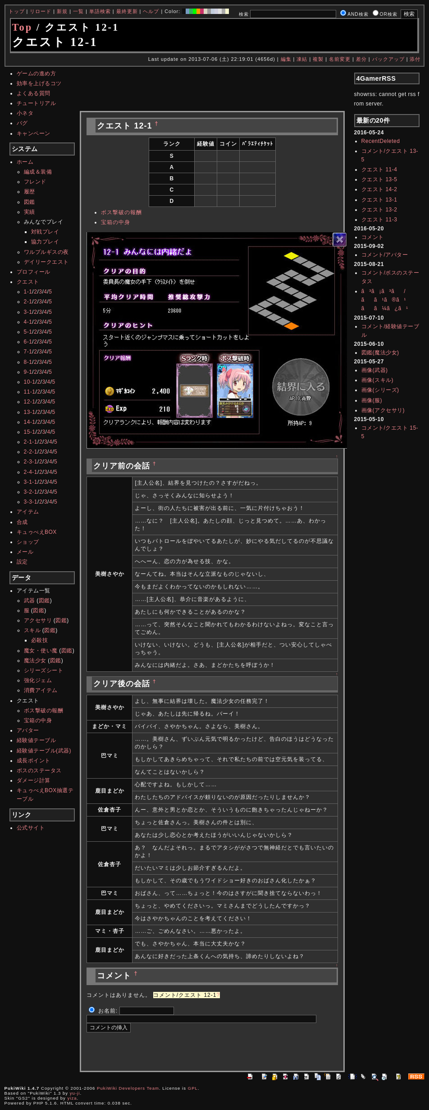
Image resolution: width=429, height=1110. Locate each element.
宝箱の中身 (38, 720)
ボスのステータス (39, 770)
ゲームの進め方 (36, 73)
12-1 (30, 402)
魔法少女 (35, 660)
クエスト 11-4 (379, 169)
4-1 (28, 322)
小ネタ (25, 113)
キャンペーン (33, 133)
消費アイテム (41, 690)
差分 (361, 59)
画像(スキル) (377, 380)
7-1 (28, 352)
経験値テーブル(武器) (44, 751)
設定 (22, 562)
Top (22, 27)
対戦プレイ (45, 232)
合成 (22, 522)
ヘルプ (151, 11)
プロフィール (33, 272)
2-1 (28, 301)
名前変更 (340, 59)
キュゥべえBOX (37, 532)
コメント (372, 237)
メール (25, 552)
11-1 (30, 392)
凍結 (302, 59)
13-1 (30, 412)
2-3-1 (31, 462)
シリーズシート (44, 670)
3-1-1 (31, 482)
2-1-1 (31, 442)
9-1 (28, 372)
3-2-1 (31, 492)
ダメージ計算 (33, 780)
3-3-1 (31, 502)
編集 (286, 59)
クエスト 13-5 (379, 179)
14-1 (30, 422)
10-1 (30, 382)
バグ (22, 123)
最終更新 (127, 11)
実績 (29, 212)
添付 (415, 59)
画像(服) (372, 400)
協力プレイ (45, 242)
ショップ (28, 542)
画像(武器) (374, 370)
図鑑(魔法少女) (380, 352)
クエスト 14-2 (379, 189)
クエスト (28, 282)
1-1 (28, 292)
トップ (17, 11)
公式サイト (31, 828)
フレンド (35, 182)
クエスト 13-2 (379, 209)
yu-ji (75, 1093)
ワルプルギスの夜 (46, 252)
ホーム (25, 162)
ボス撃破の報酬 (44, 710)
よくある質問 (33, 93)
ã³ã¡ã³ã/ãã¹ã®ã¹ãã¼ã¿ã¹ (384, 300)
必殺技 (39, 640)
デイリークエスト (46, 262)
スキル (32, 630)
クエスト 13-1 (379, 200)
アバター (28, 730)
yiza (72, 1098)
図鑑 (29, 202)
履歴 (29, 191)
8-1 (28, 362)
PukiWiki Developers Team (128, 1088)
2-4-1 (31, 472)
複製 (318, 59)
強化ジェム (38, 680)
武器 (29, 600)
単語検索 (100, 11)
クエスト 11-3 (379, 219)
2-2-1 (31, 452)
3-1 (28, 312)
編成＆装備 (38, 172)
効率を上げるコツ (39, 83)
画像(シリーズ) (380, 390)
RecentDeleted (380, 141)
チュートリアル (36, 103)
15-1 (30, 432)
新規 (62, 11)
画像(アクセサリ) (383, 410)
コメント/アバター (384, 255)
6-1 (28, 342)
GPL (193, 1088)
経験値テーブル (36, 740)
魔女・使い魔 (41, 650)
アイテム (28, 512)
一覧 (78, 11)
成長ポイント (33, 760)
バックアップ (388, 59)
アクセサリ (38, 620)
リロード (40, 11)
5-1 (28, 332)
